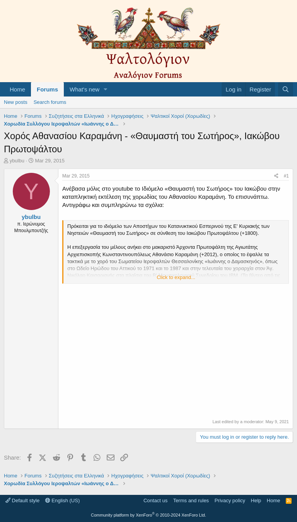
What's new (84, 89)
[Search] (285, 89)
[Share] (276, 176)
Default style (22, 500)
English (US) (62, 500)
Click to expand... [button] (176, 277)
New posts (15, 102)
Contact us (155, 500)
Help (256, 500)
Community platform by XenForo (148, 515)
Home (17, 89)
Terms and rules (191, 500)
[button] (105, 89)
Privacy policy (230, 500)
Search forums (50, 102)
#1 (286, 176)
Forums (47, 89)
